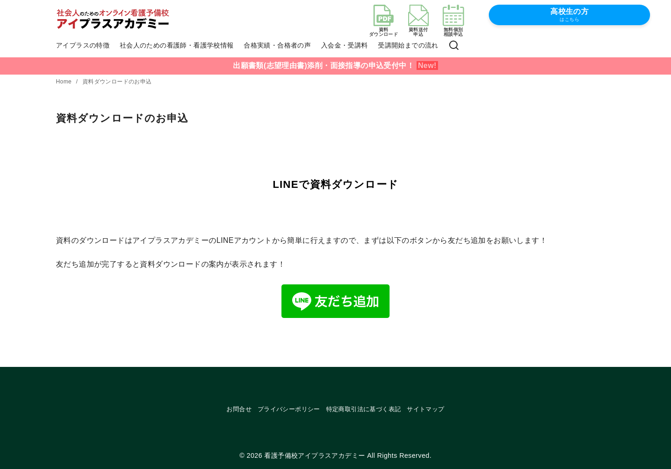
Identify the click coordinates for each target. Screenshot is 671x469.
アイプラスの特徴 (83, 45)
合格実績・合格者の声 (277, 45)
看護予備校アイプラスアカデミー (314, 455)
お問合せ (239, 409)
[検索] (453, 45)
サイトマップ (425, 409)
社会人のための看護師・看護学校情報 (177, 45)
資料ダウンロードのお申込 (117, 81)
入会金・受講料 (344, 45)
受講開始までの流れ (408, 45)
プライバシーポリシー (289, 409)
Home (64, 81)
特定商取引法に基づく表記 (363, 409)
